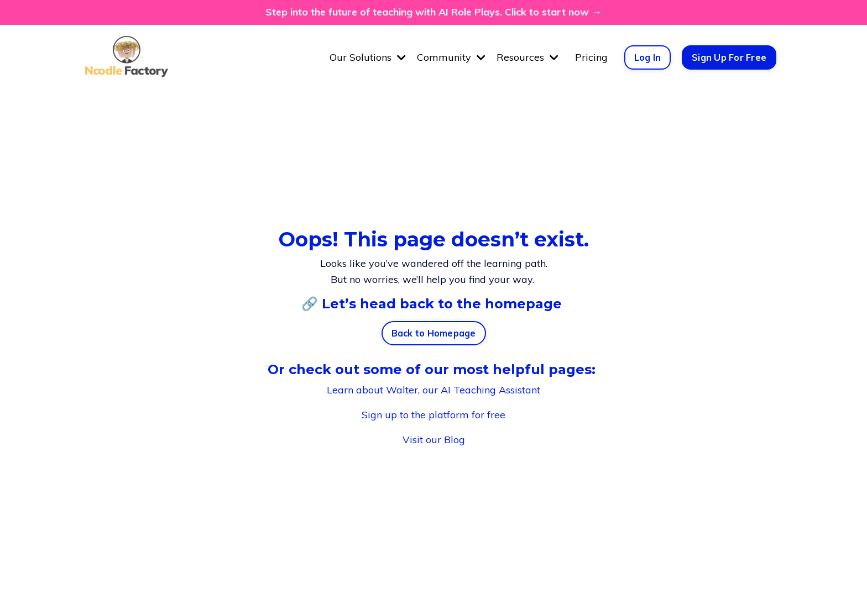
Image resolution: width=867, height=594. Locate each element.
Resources (527, 57)
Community (451, 57)
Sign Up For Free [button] (729, 57)
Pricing (591, 57)
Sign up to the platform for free (433, 414)
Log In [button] (647, 57)
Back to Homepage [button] (433, 333)
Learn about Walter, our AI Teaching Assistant (433, 389)
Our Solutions (368, 57)
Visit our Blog (434, 439)
